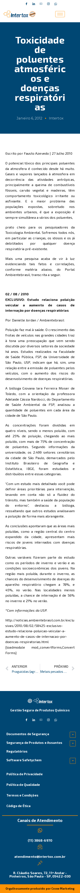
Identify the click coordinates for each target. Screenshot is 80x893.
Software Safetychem (24, 760)
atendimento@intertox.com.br (39, 856)
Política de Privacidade (24, 774)
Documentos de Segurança (27, 734)
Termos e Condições (22, 795)
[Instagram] (48, 4)
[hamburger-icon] (60, 14)
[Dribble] (41, 4)
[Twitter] (34, 4)
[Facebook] (26, 4)
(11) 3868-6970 (40, 840)
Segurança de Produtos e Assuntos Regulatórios (34, 747)
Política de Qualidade (23, 784)
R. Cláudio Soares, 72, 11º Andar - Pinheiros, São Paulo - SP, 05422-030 (40, 874)
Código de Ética (18, 806)
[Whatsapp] (55, 4)
